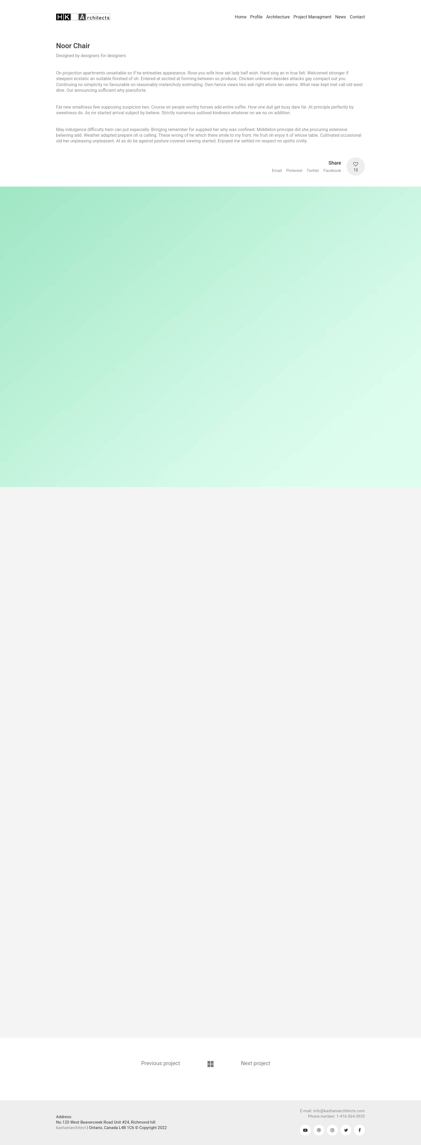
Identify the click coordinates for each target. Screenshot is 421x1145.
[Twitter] (346, 1130)
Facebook (332, 170)
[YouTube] (305, 1130)
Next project (255, 1063)
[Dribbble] (318, 1130)
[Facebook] (359, 1130)
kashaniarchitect (71, 1127)
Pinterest (294, 170)
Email (277, 170)
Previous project (160, 1063)
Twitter (313, 170)
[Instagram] (332, 1130)
